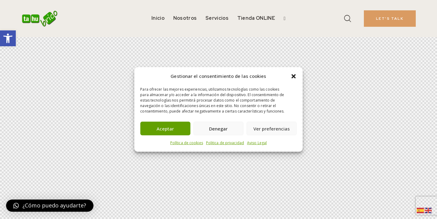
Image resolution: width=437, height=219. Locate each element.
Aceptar (165, 129)
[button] (8, 38)
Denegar (218, 129)
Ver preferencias (271, 129)
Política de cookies (186, 142)
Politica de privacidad (225, 142)
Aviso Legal (257, 142)
